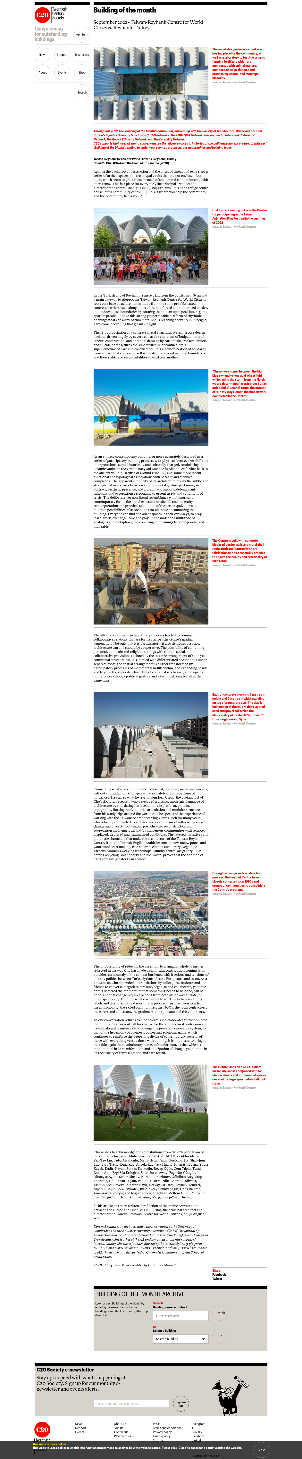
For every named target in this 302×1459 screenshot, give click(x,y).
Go (220, 1336)
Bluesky (197, 1432)
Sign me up (181, 1403)
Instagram (198, 1424)
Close (261, 1450)
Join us (118, 1428)
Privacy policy (162, 1432)
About (42, 72)
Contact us (121, 1432)
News (42, 54)
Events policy (162, 1436)
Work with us (122, 1436)
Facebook (219, 1274)
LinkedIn (197, 1440)
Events (62, 72)
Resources (82, 54)
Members (82, 35)
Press (156, 1424)
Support (62, 54)
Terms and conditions (167, 1428)
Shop (82, 72)
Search (82, 92)
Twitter (217, 1278)
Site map (158, 1440)
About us (120, 1424)
